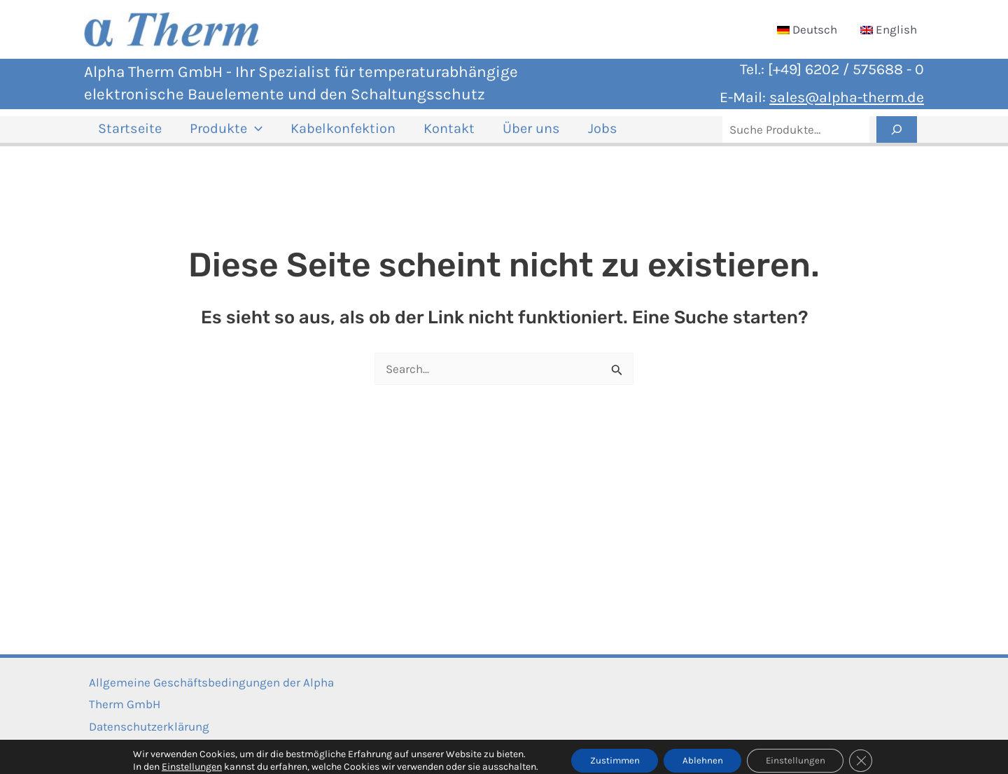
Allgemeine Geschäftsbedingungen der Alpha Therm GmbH (206, 693)
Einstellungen (182, 758)
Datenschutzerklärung (144, 726)
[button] (238, 135)
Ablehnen (702, 752)
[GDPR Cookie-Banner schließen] (869, 752)
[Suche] (896, 135)
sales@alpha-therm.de (846, 97)
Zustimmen (608, 752)
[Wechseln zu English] (888, 30)
